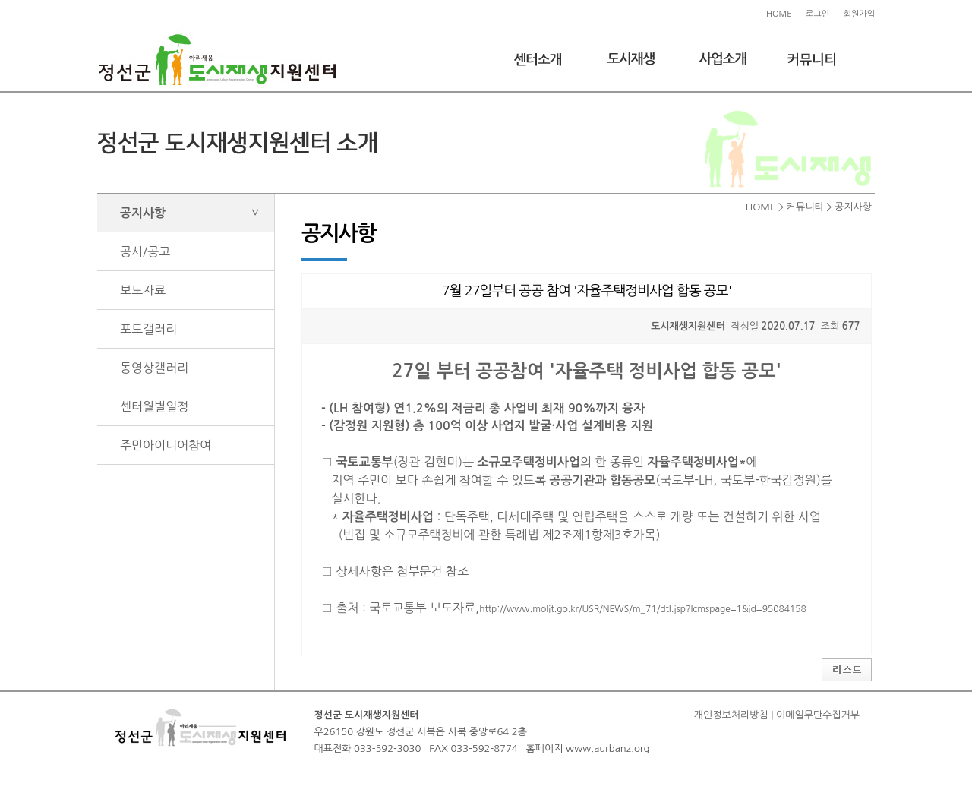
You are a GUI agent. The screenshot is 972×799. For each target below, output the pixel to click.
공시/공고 (145, 251)
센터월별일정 (154, 406)
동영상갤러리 (154, 368)
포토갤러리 (148, 329)
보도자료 (143, 290)
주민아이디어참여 (165, 445)
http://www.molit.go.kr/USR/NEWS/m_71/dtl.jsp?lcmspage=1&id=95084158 (642, 609)
